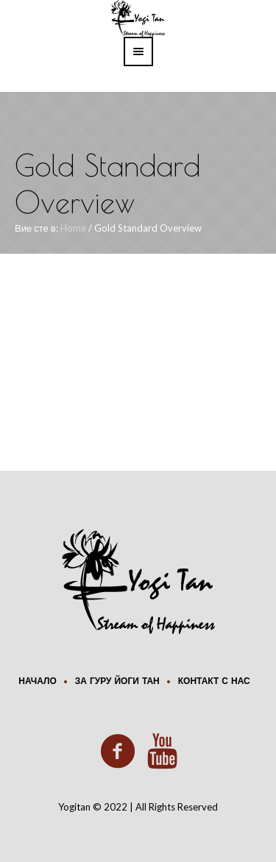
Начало (37, 681)
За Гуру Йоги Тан (117, 681)
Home (73, 228)
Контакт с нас (214, 681)
